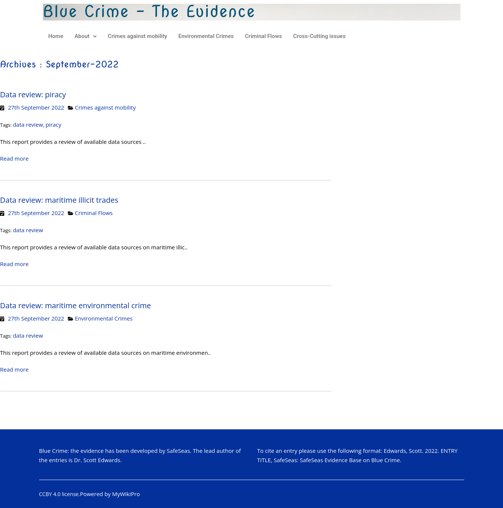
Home (55, 36)
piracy (53, 124)
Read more (14, 158)
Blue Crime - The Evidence (149, 11)
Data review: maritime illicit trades (59, 200)
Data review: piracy (33, 94)
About (86, 36)
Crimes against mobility (137, 36)
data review (28, 124)
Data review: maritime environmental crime (75, 305)
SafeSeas (178, 450)
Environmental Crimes (205, 36)
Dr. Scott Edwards (97, 460)
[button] (85, 36)
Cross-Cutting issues (319, 36)
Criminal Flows (263, 36)
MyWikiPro (126, 494)
